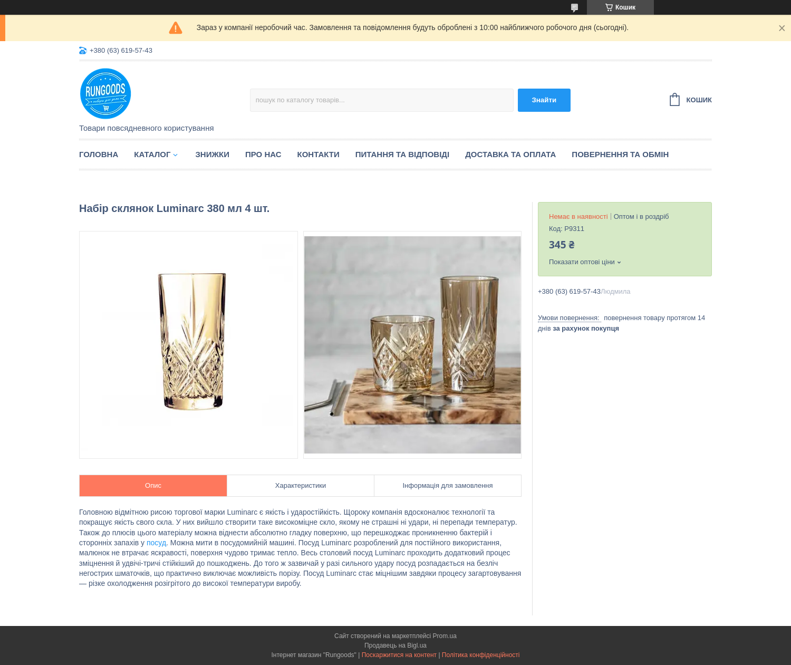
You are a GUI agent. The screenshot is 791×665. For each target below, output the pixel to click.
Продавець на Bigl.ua (395, 645)
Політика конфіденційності (481, 655)
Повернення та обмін (620, 154)
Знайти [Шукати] (544, 100)
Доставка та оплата (510, 154)
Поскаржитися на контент (399, 655)
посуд (156, 542)
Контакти (318, 154)
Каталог (152, 154)
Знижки (212, 154)
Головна (98, 154)
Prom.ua (445, 636)
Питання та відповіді (402, 154)
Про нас (263, 154)
